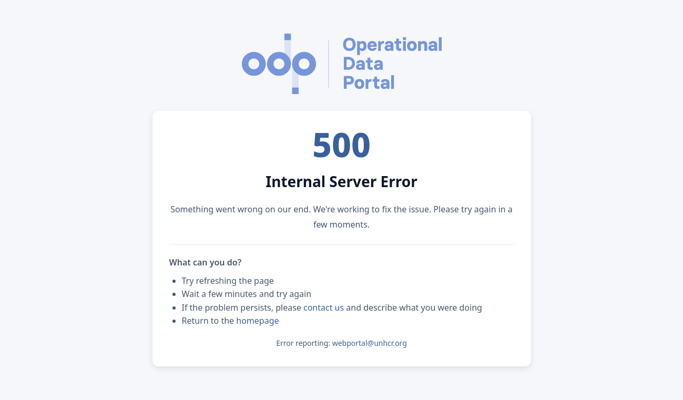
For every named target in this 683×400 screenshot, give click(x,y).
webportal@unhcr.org (369, 343)
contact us (323, 307)
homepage (257, 320)
